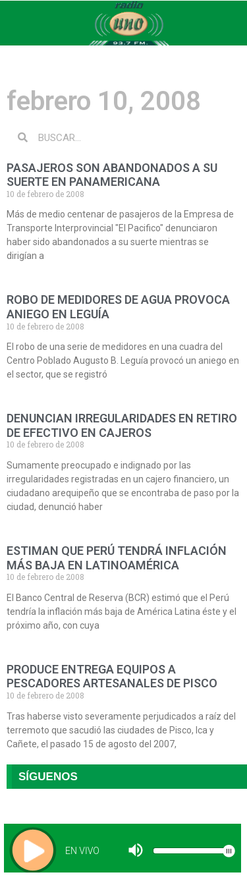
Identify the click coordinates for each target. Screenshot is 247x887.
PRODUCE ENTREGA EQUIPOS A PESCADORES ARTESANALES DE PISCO (112, 676)
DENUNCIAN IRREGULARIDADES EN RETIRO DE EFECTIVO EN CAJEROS (122, 425)
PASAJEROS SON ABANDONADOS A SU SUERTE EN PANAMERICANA (112, 175)
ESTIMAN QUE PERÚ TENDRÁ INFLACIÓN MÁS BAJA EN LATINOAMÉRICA (117, 558)
